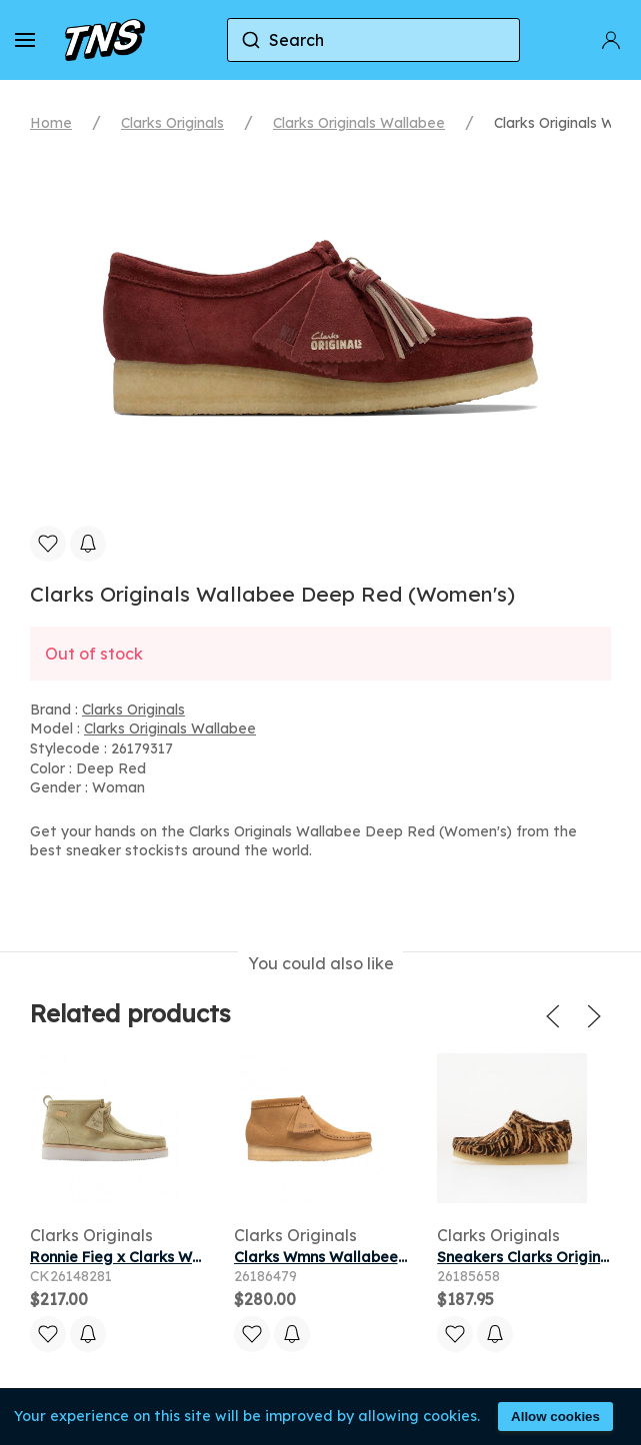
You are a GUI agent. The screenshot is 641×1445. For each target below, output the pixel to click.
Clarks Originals (172, 123)
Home (51, 123)
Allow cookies (555, 1416)
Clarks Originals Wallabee (359, 123)
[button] (25, 40)
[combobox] (373, 40)
